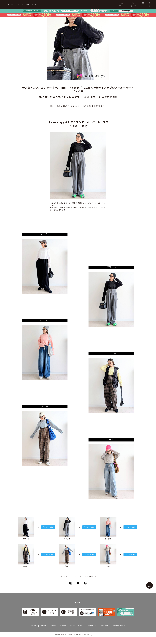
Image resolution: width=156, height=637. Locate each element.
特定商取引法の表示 (119, 626)
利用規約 (53, 626)
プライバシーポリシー (77, 626)
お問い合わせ (105, 626)
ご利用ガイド (92, 626)
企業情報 (63, 626)
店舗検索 (43, 626)
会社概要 (33, 626)
